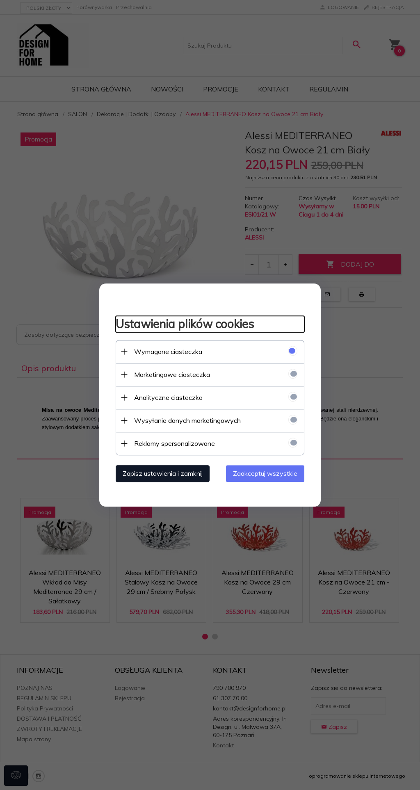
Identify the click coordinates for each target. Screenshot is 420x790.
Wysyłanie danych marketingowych (187, 420)
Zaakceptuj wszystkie (265, 473)
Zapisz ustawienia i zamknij (163, 473)
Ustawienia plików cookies (185, 324)
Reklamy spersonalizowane (174, 443)
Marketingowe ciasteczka (172, 374)
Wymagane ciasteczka (168, 351)
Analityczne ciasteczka (168, 397)
